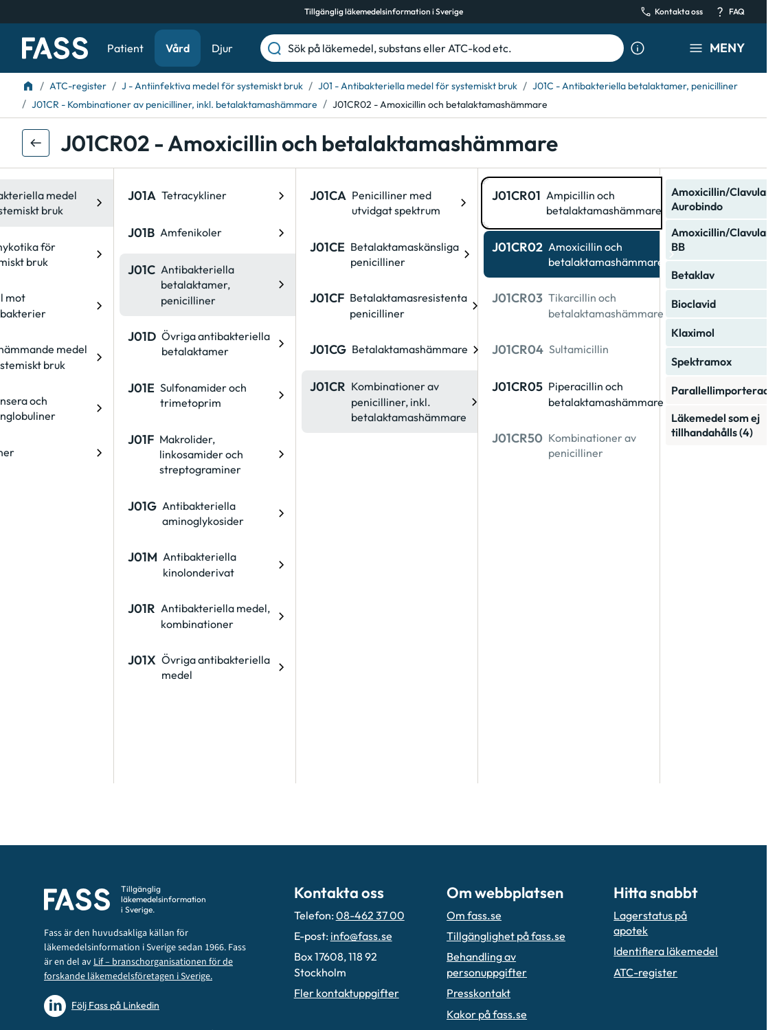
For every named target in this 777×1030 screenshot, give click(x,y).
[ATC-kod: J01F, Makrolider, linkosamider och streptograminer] (110, 454)
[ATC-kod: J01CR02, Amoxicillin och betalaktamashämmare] (474, 254)
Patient (125, 48)
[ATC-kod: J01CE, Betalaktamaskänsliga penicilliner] (292, 254)
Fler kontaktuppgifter (346, 993)
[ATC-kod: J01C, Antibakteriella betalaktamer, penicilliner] (110, 285)
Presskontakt (478, 993)
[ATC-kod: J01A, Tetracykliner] (110, 195)
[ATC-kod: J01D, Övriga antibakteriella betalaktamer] (110, 344)
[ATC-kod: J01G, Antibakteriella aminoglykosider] (110, 513)
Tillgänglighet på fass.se (506, 936)
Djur (222, 48)
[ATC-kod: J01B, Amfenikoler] (110, 232)
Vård (178, 48)
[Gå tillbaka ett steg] (35, 143)
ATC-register (645, 972)
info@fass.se (361, 936)
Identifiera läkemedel (665, 951)
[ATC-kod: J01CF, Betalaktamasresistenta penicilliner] (292, 305)
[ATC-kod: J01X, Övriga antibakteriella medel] (110, 667)
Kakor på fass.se (487, 1014)
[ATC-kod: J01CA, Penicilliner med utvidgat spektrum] (292, 203)
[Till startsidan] (28, 86)
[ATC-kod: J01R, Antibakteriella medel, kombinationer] (110, 616)
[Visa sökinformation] (637, 48)
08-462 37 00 (370, 915)
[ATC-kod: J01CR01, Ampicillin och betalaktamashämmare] (474, 203)
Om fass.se (474, 915)
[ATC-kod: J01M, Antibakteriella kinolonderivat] (110, 564)
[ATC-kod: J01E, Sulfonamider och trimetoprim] (110, 395)
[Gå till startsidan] (55, 48)
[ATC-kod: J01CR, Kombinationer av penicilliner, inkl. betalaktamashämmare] (292, 401)
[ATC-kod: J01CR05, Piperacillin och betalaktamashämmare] (474, 394)
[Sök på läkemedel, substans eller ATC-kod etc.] (453, 48)
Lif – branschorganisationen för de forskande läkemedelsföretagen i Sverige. (138, 969)
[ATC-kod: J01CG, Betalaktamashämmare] (292, 349)
